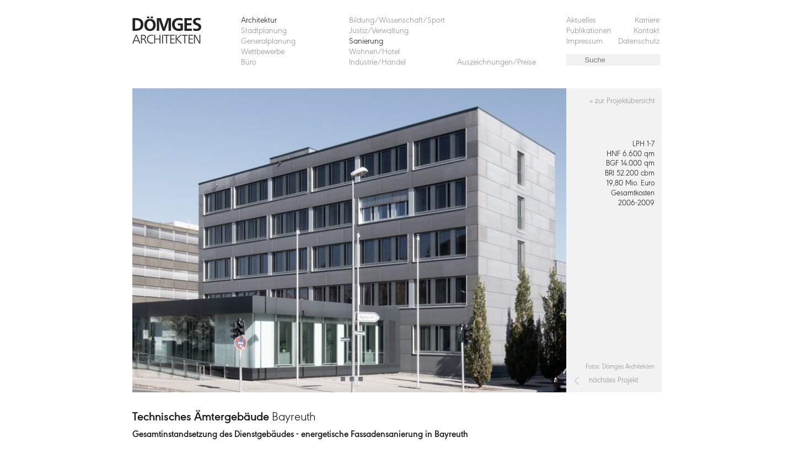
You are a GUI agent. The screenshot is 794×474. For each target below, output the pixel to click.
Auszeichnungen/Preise (496, 62)
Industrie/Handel (377, 62)
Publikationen (588, 31)
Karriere (647, 21)
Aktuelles (581, 21)
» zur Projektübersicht (621, 101)
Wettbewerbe (263, 52)
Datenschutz (638, 42)
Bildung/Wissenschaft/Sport (397, 21)
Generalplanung (268, 42)
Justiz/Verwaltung (379, 31)
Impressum (584, 42)
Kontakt (646, 31)
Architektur (259, 21)
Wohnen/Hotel (374, 52)
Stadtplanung (264, 31)
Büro (248, 62)
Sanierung (366, 42)
